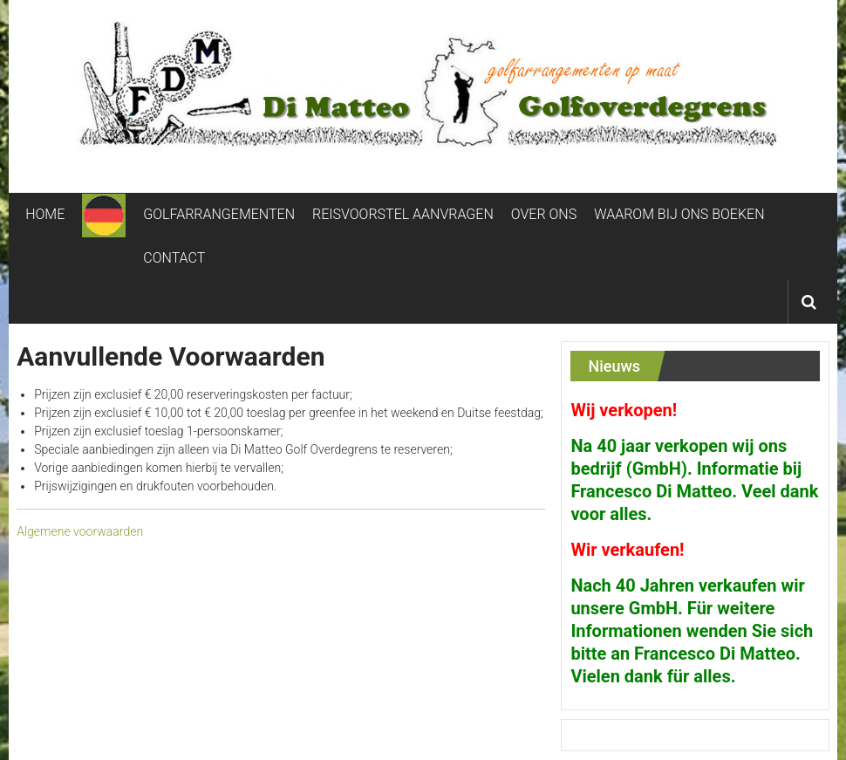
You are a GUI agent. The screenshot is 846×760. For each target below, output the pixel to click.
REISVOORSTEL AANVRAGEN (403, 214)
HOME (45, 214)
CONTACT (174, 258)
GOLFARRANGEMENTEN (219, 214)
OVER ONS (544, 214)
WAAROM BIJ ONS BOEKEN (679, 214)
